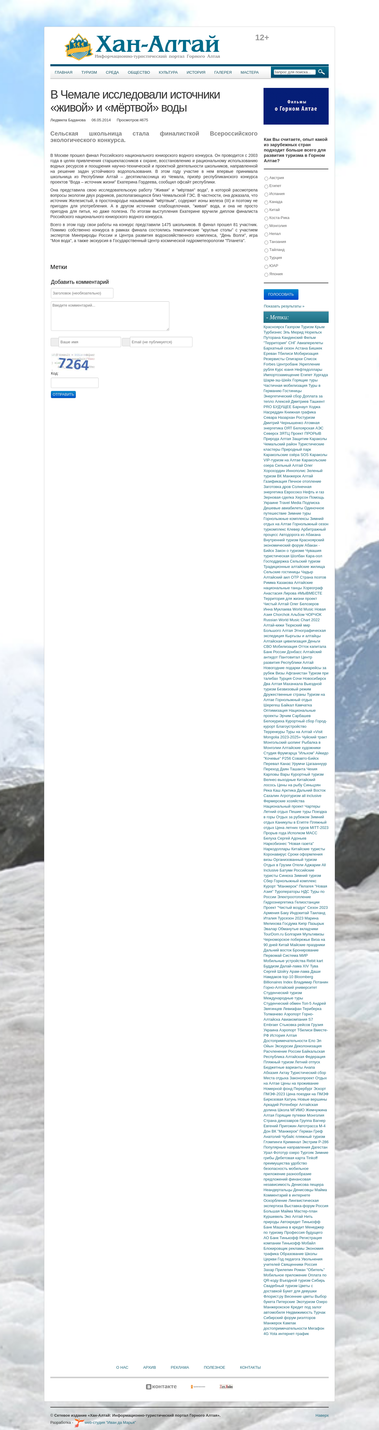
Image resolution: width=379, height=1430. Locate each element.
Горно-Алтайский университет (290, 987)
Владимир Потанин (311, 982)
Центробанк (288, 364)
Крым (320, 327)
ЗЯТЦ (285, 433)
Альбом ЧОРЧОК (306, 614)
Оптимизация (276, 710)
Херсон (302, 497)
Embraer (271, 1024)
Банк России (275, 652)
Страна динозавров (282, 1120)
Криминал (292, 1142)
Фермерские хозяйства (284, 801)
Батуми (287, 870)
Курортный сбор (300, 721)
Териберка (312, 1009)
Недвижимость (300, 1312)
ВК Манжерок (289, 476)
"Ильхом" (307, 753)
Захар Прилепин (279, 1270)
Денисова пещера (307, 1184)
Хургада (321, 375)
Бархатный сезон (279, 348)
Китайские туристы (308, 849)
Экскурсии (284, 1046)
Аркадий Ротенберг (281, 1104)
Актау (284, 1072)
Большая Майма (279, 1211)
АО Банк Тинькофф (281, 1238)
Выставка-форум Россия (306, 1206)
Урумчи (299, 763)
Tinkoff (311, 1158)
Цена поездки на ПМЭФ (307, 1094)
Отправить (63, 394)
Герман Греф (311, 1131)
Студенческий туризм (283, 993)
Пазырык (316, 923)
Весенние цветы (300, 1296)
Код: (55, 373)
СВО (268, 646)
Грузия (317, 1024)
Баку (285, 913)
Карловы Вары (277, 774)
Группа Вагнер (312, 1120)
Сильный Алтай (289, 465)
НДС (305, 891)
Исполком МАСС (302, 833)
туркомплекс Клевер (282, 529)
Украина (271, 1030)
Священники (292, 1264)
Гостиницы (292, 391)
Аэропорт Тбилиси (296, 1030)
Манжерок (273, 1323)
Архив (149, 1367)
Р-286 (323, 1142)
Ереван (271, 353)
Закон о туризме (290, 550)
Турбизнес (273, 332)
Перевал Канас (278, 763)
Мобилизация (285, 646)
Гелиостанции (307, 902)
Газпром (293, 327)
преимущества (277, 1163)
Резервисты (275, 359)
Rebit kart (314, 961)
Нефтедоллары (308, 369)
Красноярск (274, 327)
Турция (273, 257)
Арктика (289, 790)
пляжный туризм (310, 1136)
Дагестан (319, 1147)
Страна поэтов (313, 577)
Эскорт (320, 1088)
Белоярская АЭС (308, 428)
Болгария (294, 934)
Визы (280, 673)
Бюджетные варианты (284, 1067)
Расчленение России (283, 1051)
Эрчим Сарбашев (295, 716)
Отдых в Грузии (278, 865)
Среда (112, 72)
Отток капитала (312, 646)
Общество (139, 72)
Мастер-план (305, 1211)
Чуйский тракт (314, 737)
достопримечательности (286, 1328)
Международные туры (283, 998)
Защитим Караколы (309, 439)
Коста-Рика (276, 217)
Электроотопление (294, 897)
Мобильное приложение (286, 1275)
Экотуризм (306, 1301)
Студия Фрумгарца (281, 753)
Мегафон (316, 1328)
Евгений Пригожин (281, 1126)
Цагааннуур (316, 763)
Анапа (309, 1067)
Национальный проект (284, 806)
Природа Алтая (278, 439)
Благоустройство (291, 726)
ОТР (295, 577)
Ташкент (317, 401)
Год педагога (289, 1259)
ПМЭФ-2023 (275, 1094)
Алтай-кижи (274, 625)
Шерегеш (272, 705)
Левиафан (293, 1009)
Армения (272, 913)
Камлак (289, 1323)
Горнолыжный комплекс (295, 881)
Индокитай (300, 913)
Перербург (304, 1088)
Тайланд (274, 249)
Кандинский (292, 337)
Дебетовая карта (290, 1158)
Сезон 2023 (317, 907)
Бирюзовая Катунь (281, 1099)
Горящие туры (305, 380)
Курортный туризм (307, 774)
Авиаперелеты (310, 343)
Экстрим (310, 1142)
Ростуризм (305, 417)
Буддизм (272, 966)
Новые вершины (312, 1099)
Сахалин (272, 795)
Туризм (89, 72)
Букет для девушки (300, 1291)
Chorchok (282, 614)
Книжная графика (300, 412)
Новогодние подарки (282, 668)
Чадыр (307, 572)
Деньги (314, 641)
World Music (304, 609)
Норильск (313, 332)
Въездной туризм (295, 1280)
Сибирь (318, 1280)
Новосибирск (314, 678)
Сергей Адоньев (291, 838)
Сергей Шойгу (277, 971)
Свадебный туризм (281, 1286)
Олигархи (295, 359)
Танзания (275, 241)
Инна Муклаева (278, 609)
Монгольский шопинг (283, 742)
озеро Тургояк (302, 1152)
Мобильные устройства (285, 961)
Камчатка (303, 705)
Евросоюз (293, 492)
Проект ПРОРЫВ (306, 433)
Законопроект (302, 1078)
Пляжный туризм (279, 1062)
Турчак (319, 1312)
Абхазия (271, 1072)
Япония (273, 274)
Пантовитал (290, 657)
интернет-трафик (293, 1333)
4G (267, 1333)
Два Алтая (273, 684)
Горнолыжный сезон (310, 524)
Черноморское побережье (287, 939)
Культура (168, 72)
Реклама (180, 1367)
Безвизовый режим (294, 689)
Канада (273, 201)
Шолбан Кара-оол (306, 556)
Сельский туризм (305, 561)
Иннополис (296, 470)
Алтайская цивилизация (286, 641)
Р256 (287, 758)
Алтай (307, 476)
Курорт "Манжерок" (281, 886)
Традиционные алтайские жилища (294, 566)
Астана (302, 348)
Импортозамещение (282, 375)
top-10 (288, 977)
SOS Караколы (314, 454)
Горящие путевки (291, 1115)
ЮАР (271, 265)
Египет (272, 186)
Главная (64, 72)
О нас (122, 1367)
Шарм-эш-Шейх (278, 380)
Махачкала (293, 684)
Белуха (270, 838)
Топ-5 (307, 1003)
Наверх (322, 1415)
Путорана (273, 337)
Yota (274, 1333)
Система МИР (295, 955)
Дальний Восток (311, 790)
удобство (299, 1163)
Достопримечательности (286, 1040)
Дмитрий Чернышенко (284, 423)
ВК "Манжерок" (285, 1131)
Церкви (271, 1259)
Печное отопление (304, 481)
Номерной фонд (279, 1088)
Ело (312, 1040)
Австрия (274, 178)
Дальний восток (278, 950)
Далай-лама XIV (295, 966)
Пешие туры (300, 811)
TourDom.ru (274, 934)
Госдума (290, 923)
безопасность (276, 1168)
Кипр (303, 923)
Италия (271, 918)
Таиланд (317, 913)
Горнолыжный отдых (293, 700)
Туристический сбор (308, 1072)
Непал (272, 233)
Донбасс (295, 652)
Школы (311, 1254)
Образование (292, 1254)
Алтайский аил (277, 577)
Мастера (250, 72)
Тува (314, 966)
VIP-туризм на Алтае (283, 460)
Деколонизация (308, 1046)
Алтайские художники (301, 747)
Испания (274, 194)
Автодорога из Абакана (300, 534)
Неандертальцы (278, 1190)
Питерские (286, 1301)
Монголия (275, 225)
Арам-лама (300, 971)
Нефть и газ (313, 492)
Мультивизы (313, 934)
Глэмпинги (273, 1142)
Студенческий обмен (283, 1003)
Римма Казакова (279, 582)
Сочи (298, 678)
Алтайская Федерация (305, 1056)
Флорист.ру (274, 1296)
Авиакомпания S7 (297, 1019)
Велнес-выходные (280, 779)
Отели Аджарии (307, 865)
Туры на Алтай (299, 732)
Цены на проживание (300, 1083)
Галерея (223, 72)
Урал (268, 1152)
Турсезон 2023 (291, 918)
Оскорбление (276, 1200)
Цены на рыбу (290, 785)
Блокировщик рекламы (285, 1248)
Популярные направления (287, 1147)
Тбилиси (286, 353)
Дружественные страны (285, 694)
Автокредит (291, 1222)
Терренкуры (275, 732)
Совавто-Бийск (305, 758)
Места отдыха (277, 1078)
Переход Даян (277, 769)
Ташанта (298, 769)
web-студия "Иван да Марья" (105, 1422)
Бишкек (315, 348)
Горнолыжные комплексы (287, 518)
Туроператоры (287, 891)
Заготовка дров (278, 486)
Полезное (214, 1367)
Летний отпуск (307, 1062)
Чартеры (312, 806)
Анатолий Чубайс (280, 1136)
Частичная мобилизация (286, 385)
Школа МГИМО (291, 1110)
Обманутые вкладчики (298, 929)
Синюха (286, 875)
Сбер (269, 881)
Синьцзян (312, 785)
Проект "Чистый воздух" (285, 907)
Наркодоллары (277, 849)
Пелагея (306, 886)
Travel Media (290, 502)
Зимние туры (299, 513)
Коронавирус (276, 854)
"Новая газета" (301, 843)
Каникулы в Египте (292, 822)
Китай (272, 209)
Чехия (311, 769)
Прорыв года (276, 833)
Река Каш (273, 790)
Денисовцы (304, 1190)
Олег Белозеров (304, 604)
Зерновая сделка (279, 497)
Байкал (288, 705)
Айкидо (322, 753)
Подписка (310, 502)
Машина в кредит (289, 1227)
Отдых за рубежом (293, 817)
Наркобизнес (276, 843)
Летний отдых (276, 811)
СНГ (292, 343)
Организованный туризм (295, 859)
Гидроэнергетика (279, 902)
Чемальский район (281, 444)
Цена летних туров (292, 827)
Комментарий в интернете (287, 1195)
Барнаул (301, 407)
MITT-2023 (319, 827)
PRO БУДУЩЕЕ (278, 407)
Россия (310, 1264)
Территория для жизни (284, 598)
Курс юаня (285, 369)
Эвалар (271, 929)
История (196, 72)
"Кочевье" (273, 758)
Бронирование (306, 950)
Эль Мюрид (294, 332)
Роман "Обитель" (309, 1270)
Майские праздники (307, 945)
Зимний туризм (307, 875)
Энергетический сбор (283, 396)
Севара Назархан (280, 417)
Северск (272, 433)
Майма (320, 1190)
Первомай (273, 955)
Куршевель (274, 1216)
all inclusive (311, 795)
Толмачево (274, 1014)
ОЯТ (288, 428)
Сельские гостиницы (282, 572)
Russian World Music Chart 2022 (292, 620)
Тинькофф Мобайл (299, 1243)
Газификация (276, 481)
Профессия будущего (303, 1232)
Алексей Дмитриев (292, 401)
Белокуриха (274, 721)
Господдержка (277, 561)
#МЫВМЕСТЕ (310, 593)
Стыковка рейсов (295, 1024)
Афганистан (297, 673)
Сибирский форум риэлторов (290, 1317)
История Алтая (283, 1035)
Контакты (250, 1367)
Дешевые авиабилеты (284, 508)
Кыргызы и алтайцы (303, 636)
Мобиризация (306, 353)
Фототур (281, 1152)
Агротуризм (291, 795)
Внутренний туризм (281, 540)
